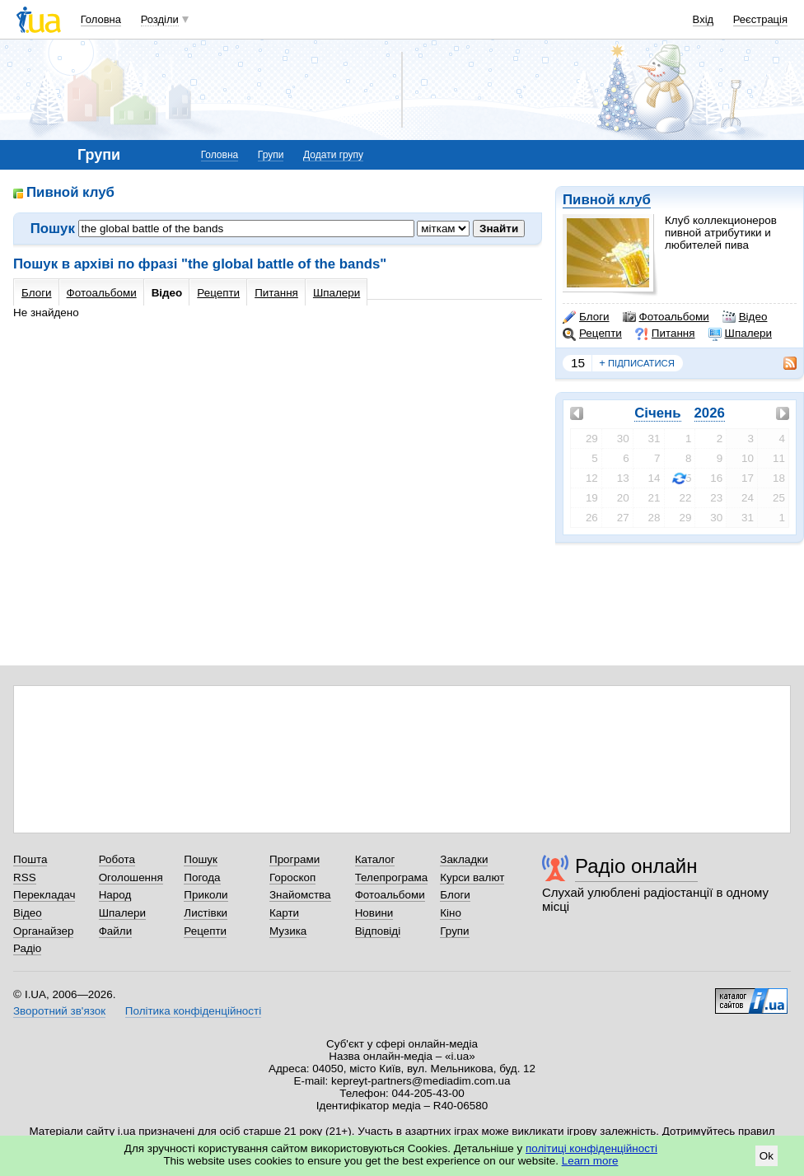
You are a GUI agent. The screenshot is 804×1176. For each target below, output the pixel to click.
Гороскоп (292, 877)
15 (578, 363)
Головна (101, 19)
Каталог (375, 859)
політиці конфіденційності (591, 1148)
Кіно (450, 913)
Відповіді (378, 931)
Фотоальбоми (666, 317)
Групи (271, 155)
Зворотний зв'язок (59, 1011)
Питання (665, 333)
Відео (745, 317)
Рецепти (592, 333)
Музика (287, 931)
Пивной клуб (607, 200)
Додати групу (333, 155)
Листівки (205, 913)
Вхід (703, 19)
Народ (115, 895)
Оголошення (131, 877)
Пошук (200, 859)
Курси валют (472, 877)
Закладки (464, 859)
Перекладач (44, 895)
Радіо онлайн (636, 866)
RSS (24, 877)
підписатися (637, 363)
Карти (284, 913)
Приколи (205, 895)
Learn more (590, 1161)
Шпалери (740, 333)
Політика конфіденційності (193, 1011)
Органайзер (43, 931)
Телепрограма (391, 877)
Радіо (27, 948)
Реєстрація (760, 19)
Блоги (586, 317)
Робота (117, 859)
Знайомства (300, 895)
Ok (767, 1156)
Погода (202, 877)
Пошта (30, 859)
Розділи (160, 19)
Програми (294, 859)
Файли (116, 931)
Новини (374, 913)
